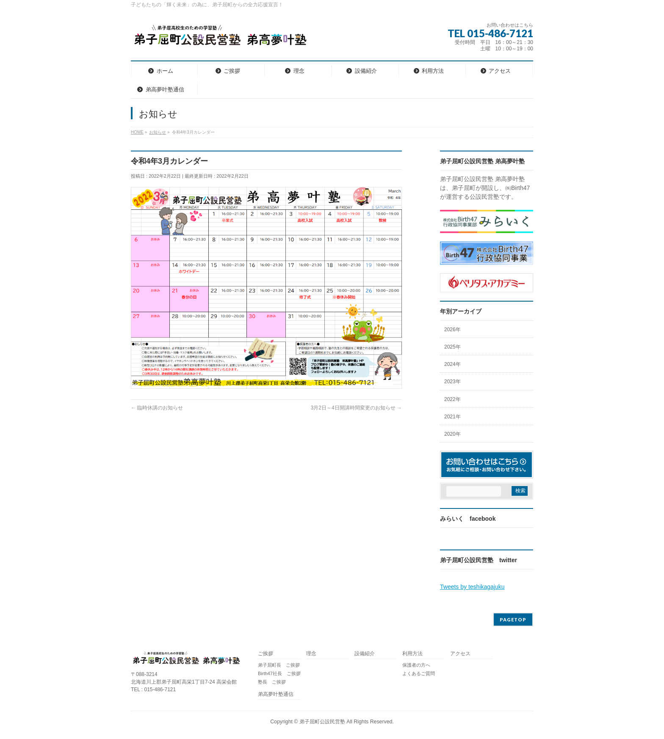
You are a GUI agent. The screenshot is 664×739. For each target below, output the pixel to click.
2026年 (452, 329)
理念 (311, 654)
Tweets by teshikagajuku (472, 586)
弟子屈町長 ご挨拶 (279, 665)
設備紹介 (364, 654)
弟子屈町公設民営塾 (322, 722)
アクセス (460, 654)
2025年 (452, 347)
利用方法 (412, 654)
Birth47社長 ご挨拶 (279, 673)
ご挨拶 (265, 654)
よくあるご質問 (418, 673)
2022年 (452, 399)
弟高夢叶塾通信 (275, 694)
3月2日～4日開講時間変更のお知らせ (356, 408)
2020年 (452, 434)
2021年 (452, 417)
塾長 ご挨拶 (272, 681)
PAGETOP (513, 619)
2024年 (452, 364)
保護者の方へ (416, 665)
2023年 (452, 382)
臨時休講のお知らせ (157, 408)
